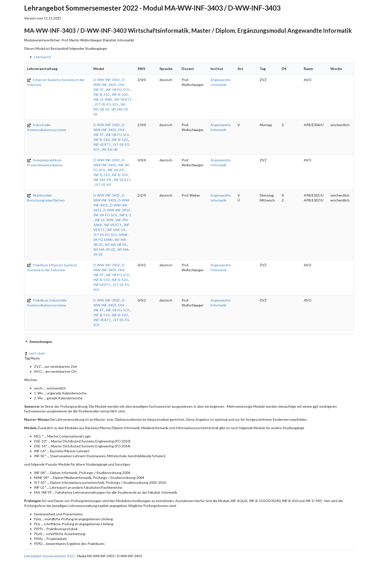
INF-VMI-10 (116, 230)
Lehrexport (42, 57)
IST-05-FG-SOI (107, 104)
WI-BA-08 (110, 149)
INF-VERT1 (123, 99)
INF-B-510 (101, 94)
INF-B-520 (120, 94)
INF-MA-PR (102, 180)
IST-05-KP (103, 185)
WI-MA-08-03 (115, 244)
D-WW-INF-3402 (106, 80)
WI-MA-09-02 (104, 249)
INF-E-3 (125, 215)
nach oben (34, 353)
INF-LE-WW (102, 99)
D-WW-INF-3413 (116, 210)
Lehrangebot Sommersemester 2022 (49, 556)
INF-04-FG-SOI (117, 89)
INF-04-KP (115, 170)
